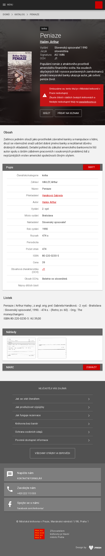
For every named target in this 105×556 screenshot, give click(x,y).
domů (6, 14)
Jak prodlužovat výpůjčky (29, 407)
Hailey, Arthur (49, 42)
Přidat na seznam (68, 113)
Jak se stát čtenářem (27, 398)
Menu (7, 5)
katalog (20, 14)
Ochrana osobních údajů (28, 431)
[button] (19, 72)
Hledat (97, 3)
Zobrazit (91, 367)
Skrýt (91, 167)
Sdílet (46, 113)
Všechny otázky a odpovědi (52, 453)
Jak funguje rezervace (28, 415)
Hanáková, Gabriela (52, 195)
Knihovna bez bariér (26, 423)
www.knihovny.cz (87, 101)
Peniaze (34, 14)
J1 (43, 269)
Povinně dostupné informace (31, 440)
